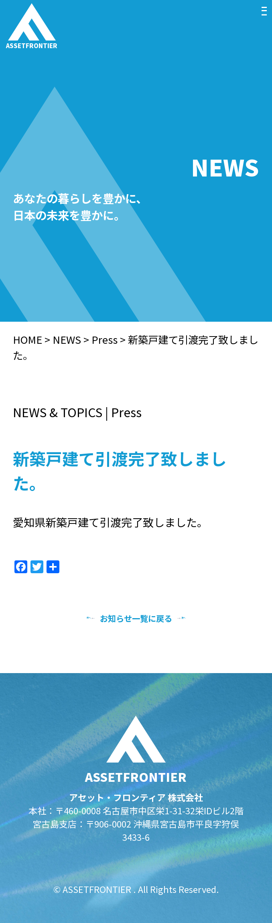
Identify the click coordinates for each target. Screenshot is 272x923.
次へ (205, 618)
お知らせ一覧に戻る (136, 618)
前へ (67, 618)
